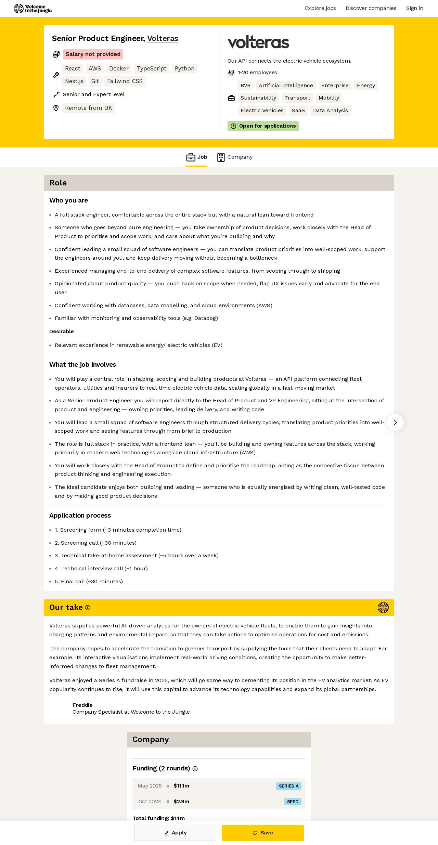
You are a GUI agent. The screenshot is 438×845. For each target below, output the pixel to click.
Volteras (162, 38)
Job (196, 157)
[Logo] (33, 8)
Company (234, 157)
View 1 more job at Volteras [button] (136, 792)
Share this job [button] (70, 792)
